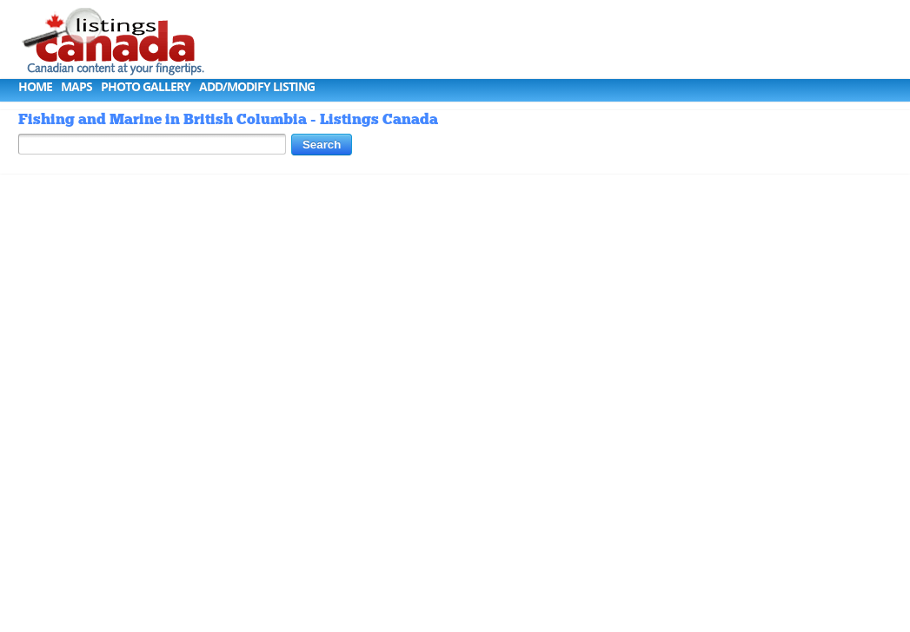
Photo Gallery (145, 86)
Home (35, 86)
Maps (76, 86)
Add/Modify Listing (257, 86)
